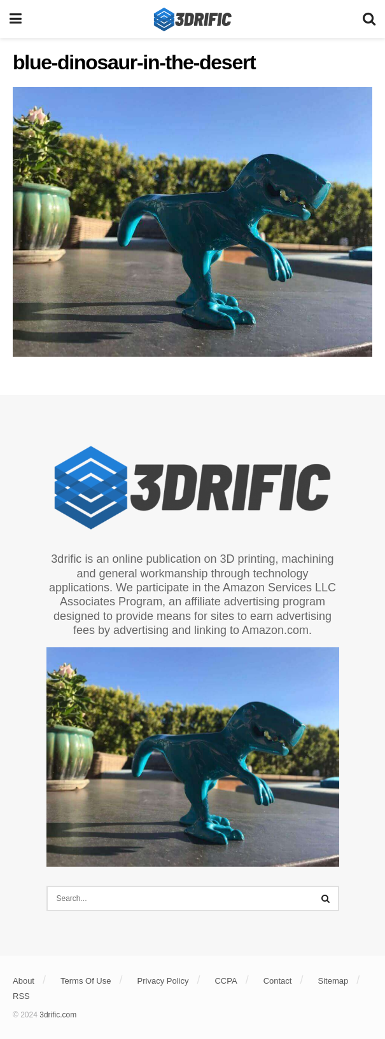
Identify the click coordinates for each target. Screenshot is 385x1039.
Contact (277, 981)
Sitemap (333, 981)
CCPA (225, 981)
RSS (21, 996)
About (23, 981)
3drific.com (57, 1014)
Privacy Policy (163, 981)
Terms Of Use (85, 981)
